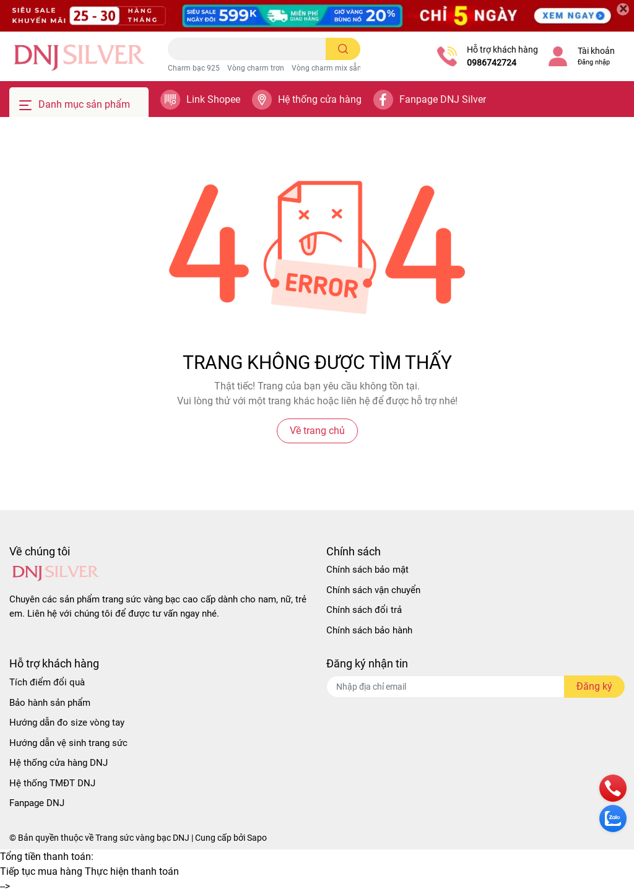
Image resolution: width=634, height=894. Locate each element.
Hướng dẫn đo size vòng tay (66, 722)
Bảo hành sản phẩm (49, 702)
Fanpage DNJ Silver (442, 99)
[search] (343, 49)
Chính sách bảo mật (367, 569)
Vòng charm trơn (255, 68)
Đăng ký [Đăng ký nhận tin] (594, 686)
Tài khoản (596, 51)
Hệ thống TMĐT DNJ (52, 783)
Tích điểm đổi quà (47, 682)
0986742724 (491, 62)
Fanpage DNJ (36, 803)
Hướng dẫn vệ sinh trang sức (68, 743)
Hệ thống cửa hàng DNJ (58, 762)
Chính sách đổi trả (364, 609)
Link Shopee (213, 99)
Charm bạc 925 (194, 68)
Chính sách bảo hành (369, 630)
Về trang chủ (317, 430)
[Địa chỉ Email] (475, 686)
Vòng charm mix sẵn (327, 68)
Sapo (257, 838)
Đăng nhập (594, 62)
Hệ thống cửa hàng (320, 99)
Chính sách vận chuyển (373, 590)
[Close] (623, 9)
